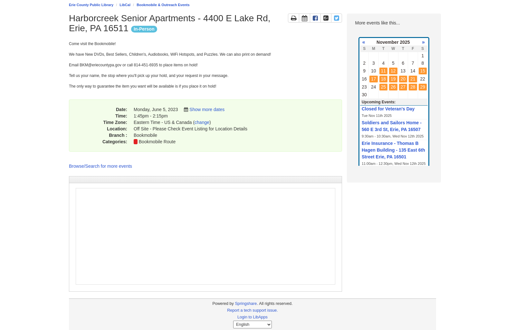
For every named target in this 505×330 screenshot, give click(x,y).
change (202, 122)
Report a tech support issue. (252, 310)
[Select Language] (252, 324)
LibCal (124, 5)
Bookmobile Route (157, 141)
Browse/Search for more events (100, 166)
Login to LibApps (252, 317)
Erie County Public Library (91, 5)
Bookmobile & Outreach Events (163, 5)
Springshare (246, 303)
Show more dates (206, 109)
